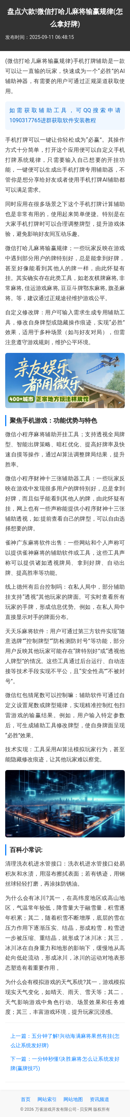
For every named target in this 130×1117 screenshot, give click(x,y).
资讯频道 (99, 1099)
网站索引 (47, 1099)
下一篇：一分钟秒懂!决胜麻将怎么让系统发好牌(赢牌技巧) (65, 1064)
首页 (26, 1099)
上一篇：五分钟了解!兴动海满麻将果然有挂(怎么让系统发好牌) (65, 1041)
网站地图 (73, 1099)
